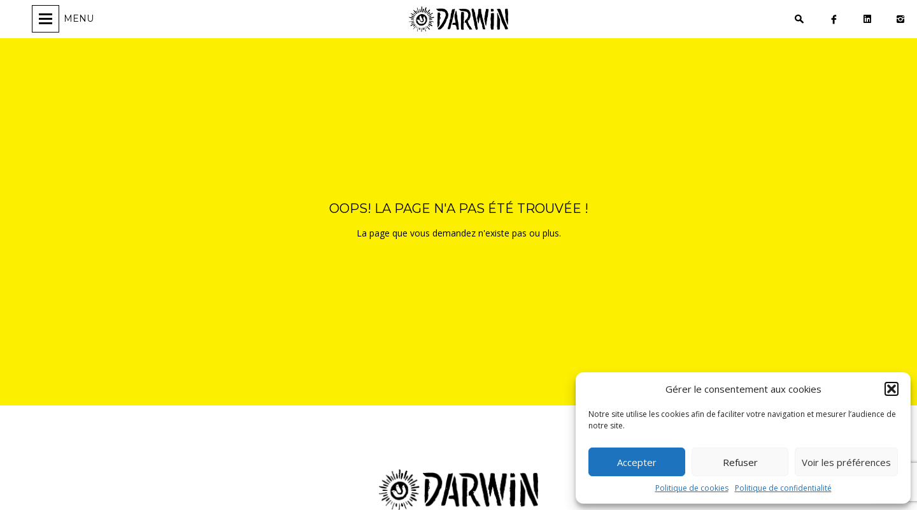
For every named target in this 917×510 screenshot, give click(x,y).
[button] (891, 388)
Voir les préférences (846, 462)
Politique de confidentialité (783, 488)
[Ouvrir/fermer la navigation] (64, 19)
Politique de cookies (692, 488)
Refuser (740, 462)
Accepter (637, 462)
